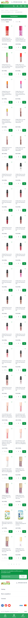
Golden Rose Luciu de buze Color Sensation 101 (20, 389)
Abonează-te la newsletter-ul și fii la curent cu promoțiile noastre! (12, 571)
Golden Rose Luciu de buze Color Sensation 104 (7, 362)
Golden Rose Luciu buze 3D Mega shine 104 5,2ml (6, 550)
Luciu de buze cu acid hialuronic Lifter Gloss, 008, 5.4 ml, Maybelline (7, 415)
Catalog (6, 10)
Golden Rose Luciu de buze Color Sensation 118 (7, 229)
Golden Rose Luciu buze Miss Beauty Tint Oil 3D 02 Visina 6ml (7, 39)
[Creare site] (25, 611)
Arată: (17, 21)
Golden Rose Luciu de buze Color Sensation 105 (20, 335)
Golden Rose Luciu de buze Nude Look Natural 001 (20, 149)
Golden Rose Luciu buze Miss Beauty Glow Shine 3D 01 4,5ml (21, 66)
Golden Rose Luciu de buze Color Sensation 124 (20, 176)
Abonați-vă (23, 576)
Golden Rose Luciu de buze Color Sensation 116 (7, 255)
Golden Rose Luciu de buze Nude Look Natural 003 (7, 149)
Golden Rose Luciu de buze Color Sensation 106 (7, 335)
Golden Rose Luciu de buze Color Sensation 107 (20, 309)
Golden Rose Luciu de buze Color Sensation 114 (7, 282)
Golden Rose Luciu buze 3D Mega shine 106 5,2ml (20, 497)
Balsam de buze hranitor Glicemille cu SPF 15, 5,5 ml (7, 523)
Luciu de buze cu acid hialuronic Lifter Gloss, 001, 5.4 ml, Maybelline (7, 470)
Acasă (2, 10)
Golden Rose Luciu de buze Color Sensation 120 (20, 202)
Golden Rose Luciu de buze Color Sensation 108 (7, 309)
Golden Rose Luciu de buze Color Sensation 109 (20, 282)
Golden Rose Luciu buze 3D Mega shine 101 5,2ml (20, 550)
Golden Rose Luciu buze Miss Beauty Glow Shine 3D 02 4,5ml (7, 66)
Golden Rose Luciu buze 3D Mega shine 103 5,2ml (20, 470)
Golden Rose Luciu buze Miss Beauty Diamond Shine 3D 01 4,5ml (6, 122)
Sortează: (3, 21)
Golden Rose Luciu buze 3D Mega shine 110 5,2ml (6, 497)
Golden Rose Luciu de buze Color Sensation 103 (20, 362)
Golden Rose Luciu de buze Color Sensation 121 (7, 202)
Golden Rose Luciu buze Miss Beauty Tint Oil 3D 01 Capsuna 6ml (20, 39)
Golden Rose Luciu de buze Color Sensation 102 (7, 389)
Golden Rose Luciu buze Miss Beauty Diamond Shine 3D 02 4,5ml (20, 94)
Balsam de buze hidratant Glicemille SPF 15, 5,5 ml (21, 523)
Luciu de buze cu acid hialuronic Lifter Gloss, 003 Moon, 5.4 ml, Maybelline (7, 443)
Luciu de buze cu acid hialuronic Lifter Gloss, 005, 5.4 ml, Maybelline (21, 415)
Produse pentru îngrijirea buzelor (7, 12)
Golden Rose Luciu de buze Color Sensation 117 (20, 229)
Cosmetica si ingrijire (14, 10)
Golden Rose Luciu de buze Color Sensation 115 (20, 255)
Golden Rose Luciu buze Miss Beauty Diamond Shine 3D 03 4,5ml (6, 94)
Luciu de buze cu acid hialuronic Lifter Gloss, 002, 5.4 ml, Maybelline (21, 442)
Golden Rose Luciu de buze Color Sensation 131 (7, 176)
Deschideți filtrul (14, 16)
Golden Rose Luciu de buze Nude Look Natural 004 (20, 121)
